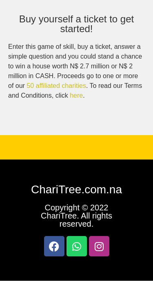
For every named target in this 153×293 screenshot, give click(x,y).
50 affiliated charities (56, 85)
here (76, 95)
